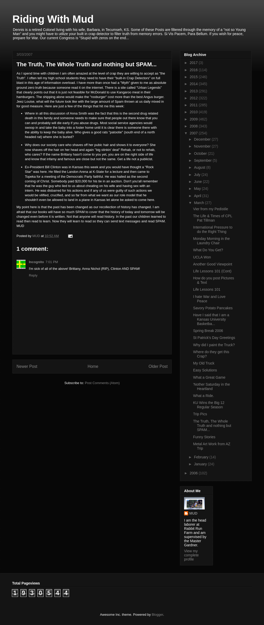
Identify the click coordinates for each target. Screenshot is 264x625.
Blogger (157, 614)
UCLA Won (202, 257)
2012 (194, 98)
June (198, 182)
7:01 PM (52, 262)
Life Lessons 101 (206, 289)
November (202, 146)
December (202, 139)
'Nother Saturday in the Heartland (211, 386)
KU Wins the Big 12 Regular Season (208, 405)
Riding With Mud (53, 19)
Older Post (158, 366)
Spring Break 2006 (208, 331)
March (199, 203)
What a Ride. (203, 396)
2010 (194, 112)
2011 (194, 105)
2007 (194, 133)
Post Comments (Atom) (102, 383)
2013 (194, 91)
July (197, 175)
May (198, 188)
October (201, 153)
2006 (194, 473)
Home (93, 366)
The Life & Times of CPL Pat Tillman (212, 218)
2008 (194, 126)
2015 (194, 77)
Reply (33, 275)
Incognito (36, 262)
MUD (193, 513)
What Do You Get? (208, 250)
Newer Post (26, 366)
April (198, 196)
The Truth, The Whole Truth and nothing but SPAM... (212, 425)
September (203, 160)
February (201, 457)
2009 (194, 119)
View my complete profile (191, 555)
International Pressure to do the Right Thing (213, 229)
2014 (194, 84)
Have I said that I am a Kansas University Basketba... (211, 319)
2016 (194, 70)
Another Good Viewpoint (212, 264)
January (201, 464)
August (200, 167)
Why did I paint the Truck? (214, 345)
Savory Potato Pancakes (213, 308)
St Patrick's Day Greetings (214, 338)
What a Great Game (209, 377)
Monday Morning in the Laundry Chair (211, 241)
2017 (194, 63)
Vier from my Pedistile (210, 209)
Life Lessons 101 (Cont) (212, 271)
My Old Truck (203, 363)
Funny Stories (204, 437)
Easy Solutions (205, 370)
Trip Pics (200, 414)
